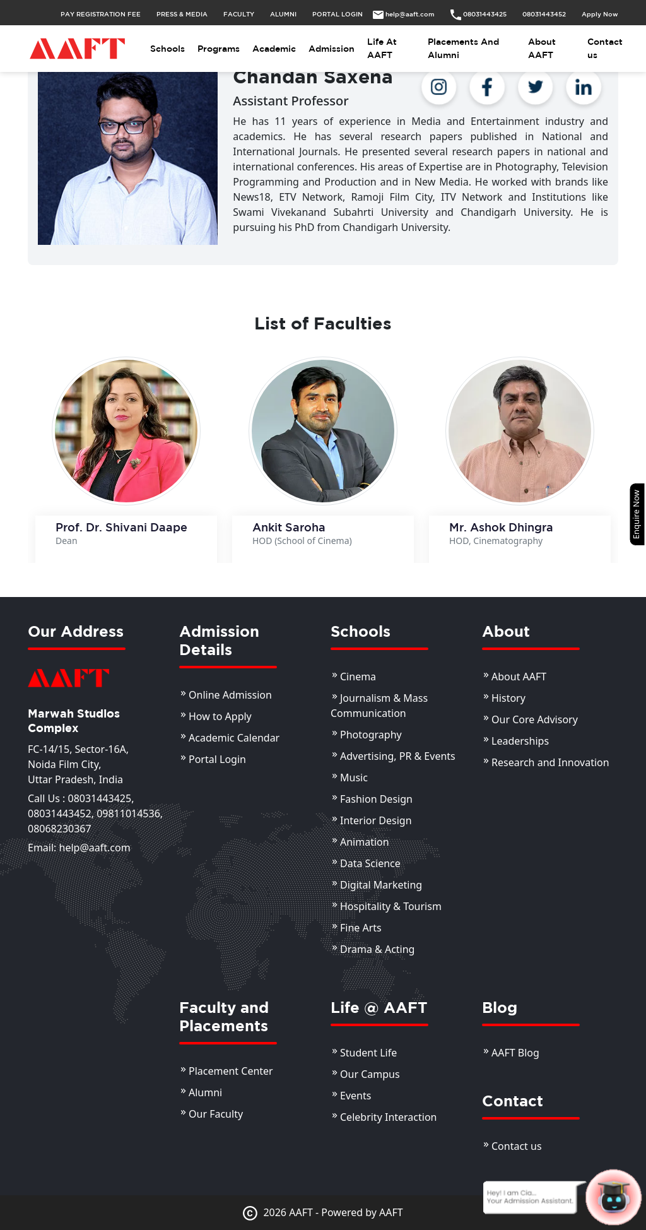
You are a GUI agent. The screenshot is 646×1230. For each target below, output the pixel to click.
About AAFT (542, 48)
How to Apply (220, 716)
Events (355, 1096)
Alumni (205, 1092)
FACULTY (238, 14)
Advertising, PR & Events (397, 756)
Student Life (368, 1053)
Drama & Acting (377, 949)
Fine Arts (361, 928)
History (508, 698)
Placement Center (231, 1071)
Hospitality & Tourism (391, 906)
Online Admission (230, 695)
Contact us (605, 48)
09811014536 (128, 813)
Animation (364, 842)
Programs (218, 49)
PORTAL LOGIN (337, 14)
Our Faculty (216, 1114)
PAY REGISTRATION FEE (101, 14)
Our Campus (370, 1074)
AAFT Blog (515, 1053)
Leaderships (520, 741)
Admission (331, 49)
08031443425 (99, 798)
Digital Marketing (381, 885)
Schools (167, 49)
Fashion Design (376, 799)
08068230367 (59, 829)
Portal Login (217, 759)
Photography (371, 735)
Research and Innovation (550, 762)
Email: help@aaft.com (79, 847)
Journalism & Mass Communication (379, 705)
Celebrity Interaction (388, 1117)
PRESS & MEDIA (182, 14)
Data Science (370, 863)
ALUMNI (283, 14)
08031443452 (59, 813)
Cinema (358, 676)
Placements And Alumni (463, 48)
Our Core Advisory (534, 719)
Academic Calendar (234, 738)
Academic (274, 49)
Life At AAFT (382, 48)
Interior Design (376, 820)
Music (354, 777)
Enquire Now (636, 514)
